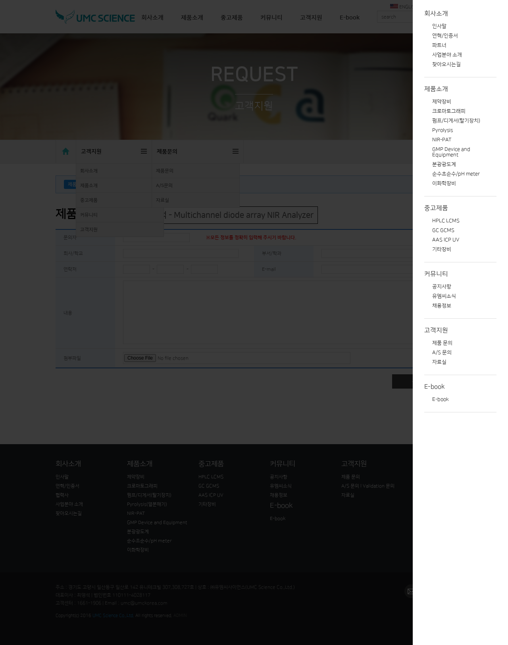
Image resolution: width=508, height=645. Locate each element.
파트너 (439, 45)
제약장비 (441, 101)
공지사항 (441, 286)
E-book (434, 386)
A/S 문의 (442, 352)
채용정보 (441, 305)
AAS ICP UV (445, 240)
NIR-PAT (441, 139)
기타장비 (441, 249)
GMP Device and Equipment (451, 152)
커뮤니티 (436, 273)
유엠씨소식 (444, 296)
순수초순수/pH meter (456, 174)
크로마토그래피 (449, 111)
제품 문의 (442, 343)
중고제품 (436, 208)
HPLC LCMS (446, 220)
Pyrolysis (442, 130)
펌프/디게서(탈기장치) (456, 120)
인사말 (439, 26)
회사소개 (436, 13)
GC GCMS (443, 230)
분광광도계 (444, 164)
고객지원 (436, 330)
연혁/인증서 (445, 36)
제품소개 (436, 88)
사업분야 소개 (447, 55)
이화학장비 (444, 183)
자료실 (439, 362)
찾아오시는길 (446, 64)
